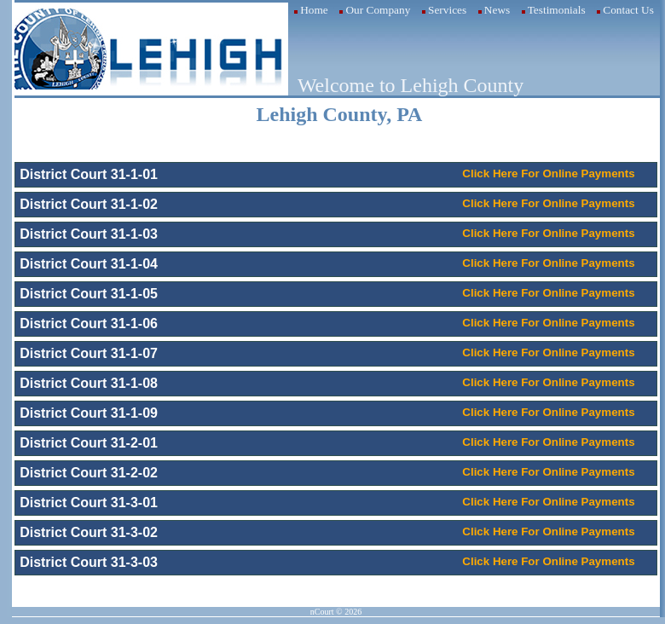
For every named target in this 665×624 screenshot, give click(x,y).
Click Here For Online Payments (548, 173)
